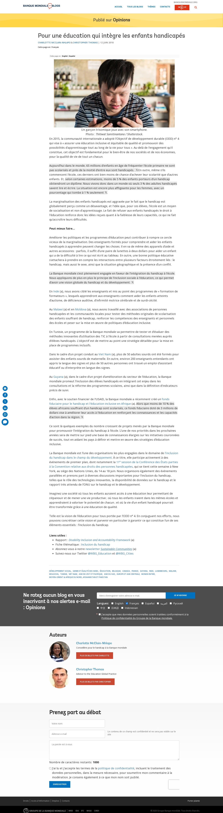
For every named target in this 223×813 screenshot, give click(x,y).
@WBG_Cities (124, 553)
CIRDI (96, 810)
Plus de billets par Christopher (95, 681)
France (135, 571)
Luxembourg (161, 571)
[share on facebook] (5, 394)
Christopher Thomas (85, 42)
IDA (77, 810)
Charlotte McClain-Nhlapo (54, 42)
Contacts (165, 7)
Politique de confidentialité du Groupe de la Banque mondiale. (137, 618)
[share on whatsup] (5, 414)
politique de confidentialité (116, 768)
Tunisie (63, 574)
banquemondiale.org (185, 2)
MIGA (89, 810)
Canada (126, 571)
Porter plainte (194, 801)
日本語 (115, 608)
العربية (163, 603)
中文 (102, 608)
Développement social (60, 571)
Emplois (55, 801)
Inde (56, 291)
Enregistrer (60, 784)
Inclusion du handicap (95, 544)
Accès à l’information (40, 801)
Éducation (105, 571)
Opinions (121, 20)
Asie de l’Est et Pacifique (90, 574)
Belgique (116, 571)
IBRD (70, 810)
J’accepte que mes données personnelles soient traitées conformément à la (144, 616)
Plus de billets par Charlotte (94, 655)
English (65, 56)
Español (72, 56)
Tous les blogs (135, 7)
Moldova (80, 309)
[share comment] (5, 422)
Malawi (58, 309)
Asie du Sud (109, 574)
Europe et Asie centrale (128, 574)
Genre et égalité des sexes (85, 571)
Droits (26, 801)
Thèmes (151, 7)
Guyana (58, 377)
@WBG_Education (100, 553)
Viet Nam (104, 354)
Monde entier (148, 574)
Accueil (118, 7)
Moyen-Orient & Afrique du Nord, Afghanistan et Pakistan (78, 577)
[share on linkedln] (5, 407)
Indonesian (131, 608)
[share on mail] (5, 388)
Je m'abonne (180, 595)
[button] (196, 7)
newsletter (108, 549)
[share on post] (5, 401)
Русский (178, 603)
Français (55, 47)
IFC (82, 810)
